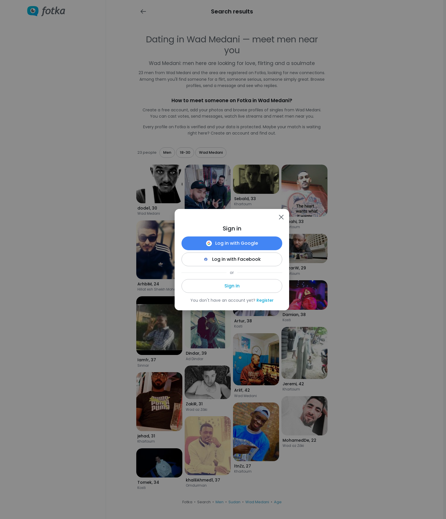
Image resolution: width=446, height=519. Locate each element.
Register (265, 300)
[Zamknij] (281, 217)
